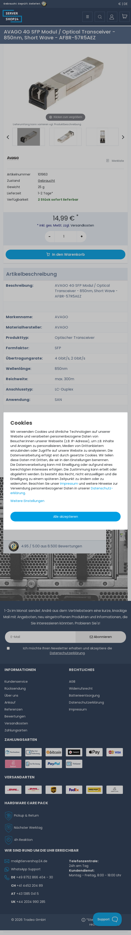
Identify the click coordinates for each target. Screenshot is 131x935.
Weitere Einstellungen (27, 500)
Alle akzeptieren (65, 516)
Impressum (69, 483)
